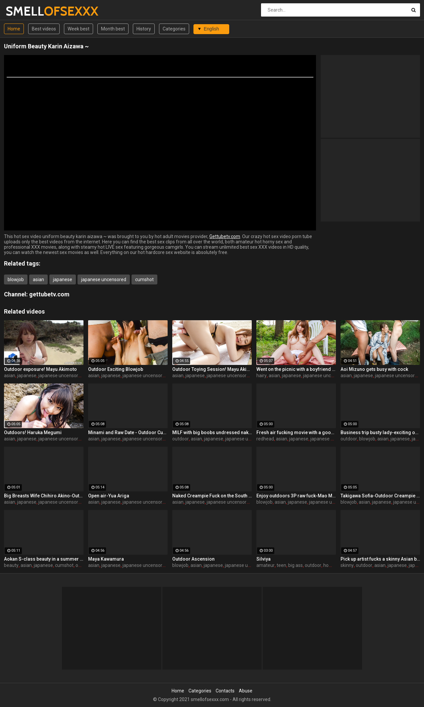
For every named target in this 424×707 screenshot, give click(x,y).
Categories (174, 28)
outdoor (180, 438)
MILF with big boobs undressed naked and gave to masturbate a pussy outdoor (212, 432)
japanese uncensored (103, 279)
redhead (265, 438)
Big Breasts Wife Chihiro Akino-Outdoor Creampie (43, 495)
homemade (335, 565)
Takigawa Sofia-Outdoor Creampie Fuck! (380, 495)
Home (14, 28)
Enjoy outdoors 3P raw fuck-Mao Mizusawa (296, 495)
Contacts (225, 690)
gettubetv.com (49, 294)
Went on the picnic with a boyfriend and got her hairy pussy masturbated (296, 369)
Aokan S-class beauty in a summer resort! (43, 559)
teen (281, 565)
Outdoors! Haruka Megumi (33, 432)
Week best (78, 28)
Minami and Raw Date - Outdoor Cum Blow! (128, 432)
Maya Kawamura (106, 559)
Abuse (245, 690)
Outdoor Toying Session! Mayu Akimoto (212, 369)
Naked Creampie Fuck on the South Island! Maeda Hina (212, 495)
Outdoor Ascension (193, 559)
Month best (113, 28)
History (143, 28)
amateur (265, 565)
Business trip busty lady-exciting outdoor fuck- (380, 432)
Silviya (263, 559)
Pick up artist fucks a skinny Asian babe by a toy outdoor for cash (380, 559)
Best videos (44, 28)
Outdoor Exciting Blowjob (115, 369)
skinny (347, 565)
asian (38, 279)
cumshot (144, 279)
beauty (11, 565)
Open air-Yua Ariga (108, 495)
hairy (261, 375)
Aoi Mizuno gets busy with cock (374, 369)
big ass (295, 565)
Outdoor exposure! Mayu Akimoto (40, 369)
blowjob (16, 279)
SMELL (23, 11)
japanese (62, 279)
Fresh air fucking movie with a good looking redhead (296, 432)
